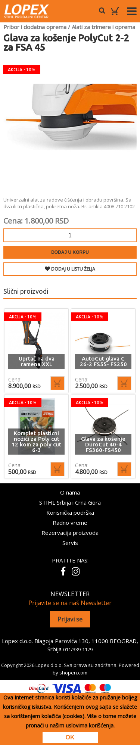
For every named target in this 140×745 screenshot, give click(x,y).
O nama (70, 492)
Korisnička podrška (70, 512)
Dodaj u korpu (70, 252)
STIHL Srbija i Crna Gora (70, 502)
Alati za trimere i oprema (103, 27)
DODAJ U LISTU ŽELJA (70, 269)
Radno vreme (70, 522)
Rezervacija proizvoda (70, 532)
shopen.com (73, 672)
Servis (70, 542)
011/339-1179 (78, 649)
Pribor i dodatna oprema (34, 27)
